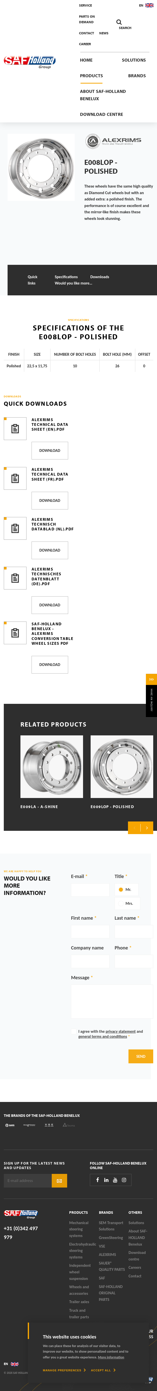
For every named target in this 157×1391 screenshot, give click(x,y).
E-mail (77, 876)
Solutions (134, 60)
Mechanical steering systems (78, 1229)
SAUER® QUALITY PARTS (112, 1266)
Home (86, 60)
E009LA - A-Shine (39, 806)
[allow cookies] (103, 1370)
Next (147, 827)
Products (91, 76)
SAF (102, 1278)
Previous (134, 827)
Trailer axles (79, 1301)
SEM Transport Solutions (111, 1226)
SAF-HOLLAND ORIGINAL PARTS (111, 1293)
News (104, 33)
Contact (86, 33)
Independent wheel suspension (80, 1272)
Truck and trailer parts (79, 1313)
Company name (87, 948)
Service (85, 5)
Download (49, 450)
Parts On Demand (87, 19)
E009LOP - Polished (112, 806)
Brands (137, 76)
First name (82, 918)
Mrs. (129, 903)
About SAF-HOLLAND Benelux (103, 94)
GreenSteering (111, 1237)
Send (140, 1056)
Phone (121, 948)
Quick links (32, 280)
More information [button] (111, 1357)
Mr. (128, 889)
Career (85, 44)
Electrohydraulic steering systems (82, 1250)
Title (119, 876)
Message (80, 977)
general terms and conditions (102, 1036)
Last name (125, 918)
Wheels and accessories (79, 1290)
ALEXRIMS (107, 1254)
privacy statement (121, 1031)
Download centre (101, 114)
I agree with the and (110, 1034)
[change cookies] (64, 1370)
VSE (102, 1246)
